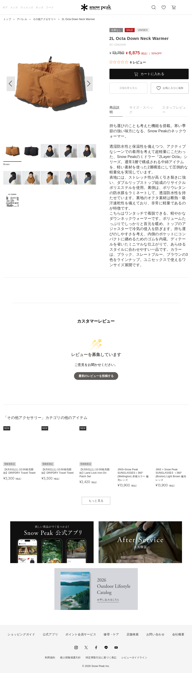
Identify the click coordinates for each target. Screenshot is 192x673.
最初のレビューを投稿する (96, 376)
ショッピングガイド (21, 634)
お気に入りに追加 (173, 88)
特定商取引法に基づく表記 (101, 657)
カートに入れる (152, 74)
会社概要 (178, 634)
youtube (116, 647)
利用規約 (50, 657)
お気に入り (163, 9)
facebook (96, 647)
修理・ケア (111, 634)
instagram (76, 647)
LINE (106, 647)
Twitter (86, 647)
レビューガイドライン (134, 657)
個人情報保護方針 (70, 657)
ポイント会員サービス (80, 634)
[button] (88, 83)
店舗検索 (133, 634)
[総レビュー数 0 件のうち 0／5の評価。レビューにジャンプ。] (127, 62)
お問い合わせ (155, 634)
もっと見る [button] (96, 500)
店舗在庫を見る (128, 88)
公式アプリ (50, 634)
